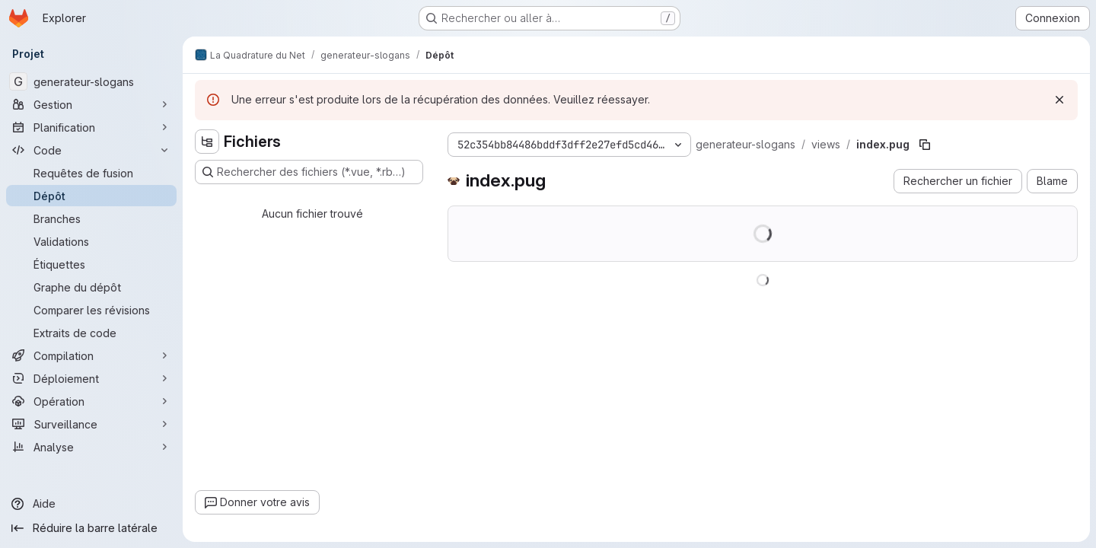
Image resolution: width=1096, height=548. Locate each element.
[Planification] (91, 127)
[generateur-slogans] (91, 81)
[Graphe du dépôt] (91, 287)
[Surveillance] (91, 424)
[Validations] (91, 241)
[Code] (91, 150)
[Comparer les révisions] (91, 309)
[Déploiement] (91, 378)
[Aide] (91, 504)
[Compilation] (91, 355)
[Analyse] (91, 446)
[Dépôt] (91, 195)
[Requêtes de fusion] (91, 172)
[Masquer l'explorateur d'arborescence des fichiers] (207, 141)
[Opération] (91, 401)
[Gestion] (91, 104)
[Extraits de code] (91, 332)
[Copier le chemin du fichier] (925, 144)
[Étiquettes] (91, 264)
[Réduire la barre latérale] (91, 528)
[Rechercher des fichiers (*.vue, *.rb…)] (309, 172)
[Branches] (91, 218)
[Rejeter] (1059, 100)
